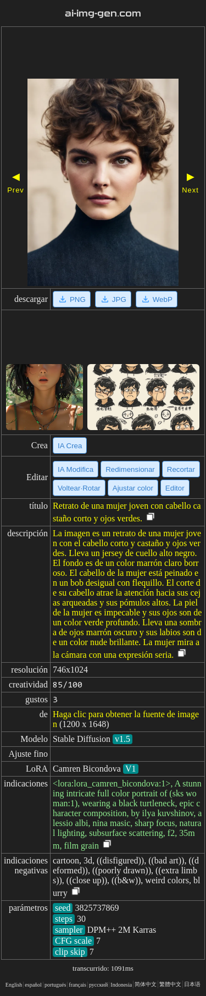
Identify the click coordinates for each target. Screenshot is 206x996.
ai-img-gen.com (103, 13)
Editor (175, 488)
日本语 (192, 984)
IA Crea (70, 446)
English (14, 985)
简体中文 (146, 984)
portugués (55, 985)
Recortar (181, 469)
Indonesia (121, 985)
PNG (72, 299)
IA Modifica (75, 469)
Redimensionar (130, 469)
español (33, 985)
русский (98, 985)
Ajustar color (133, 488)
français (77, 985)
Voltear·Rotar (79, 488)
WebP (156, 299)
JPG (113, 299)
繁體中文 (170, 984)
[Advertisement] (103, 54)
